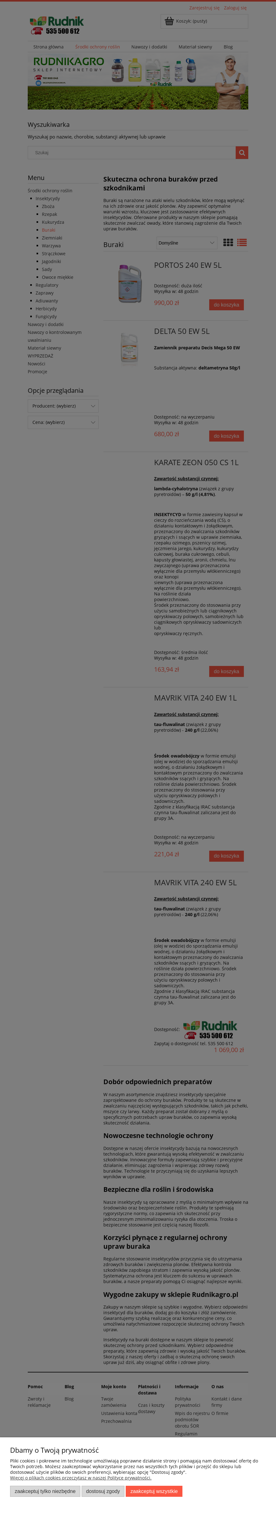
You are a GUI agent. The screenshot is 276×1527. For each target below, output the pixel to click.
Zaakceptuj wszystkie (154, 1491)
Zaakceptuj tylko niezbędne (45, 1491)
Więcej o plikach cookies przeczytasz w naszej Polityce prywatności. (81, 1478)
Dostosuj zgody (103, 1491)
